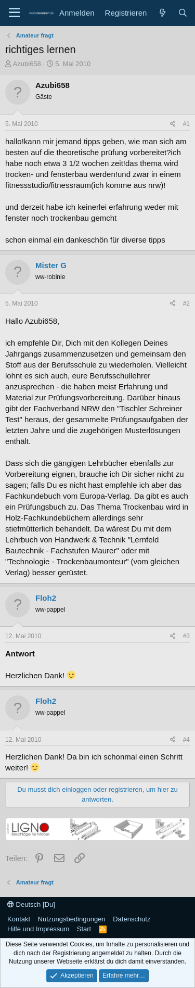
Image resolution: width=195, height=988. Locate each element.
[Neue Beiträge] (162, 12)
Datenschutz (131, 919)
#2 (186, 303)
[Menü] (14, 13)
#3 (186, 636)
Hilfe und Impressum (38, 929)
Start (84, 929)
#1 (186, 124)
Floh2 (45, 597)
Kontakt (18, 919)
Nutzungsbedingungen (72, 919)
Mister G (51, 265)
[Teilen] (172, 124)
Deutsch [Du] (31, 904)
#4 (186, 739)
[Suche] (183, 12)
